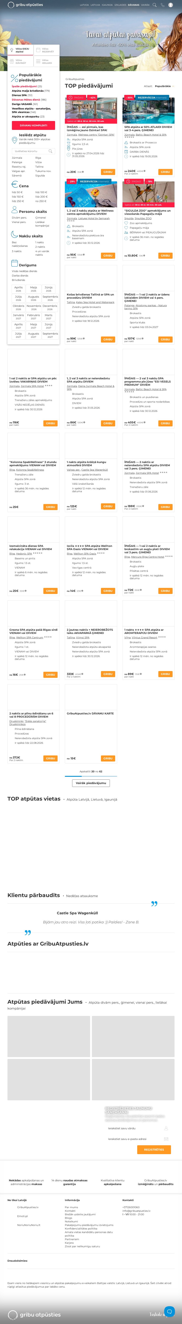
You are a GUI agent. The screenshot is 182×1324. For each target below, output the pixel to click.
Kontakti (70, 1210)
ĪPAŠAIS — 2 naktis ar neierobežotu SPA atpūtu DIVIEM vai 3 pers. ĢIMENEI (147, 465)
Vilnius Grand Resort (144, 637)
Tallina (71, 302)
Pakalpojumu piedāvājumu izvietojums (89, 1225)
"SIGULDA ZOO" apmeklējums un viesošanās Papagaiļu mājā (147, 212)
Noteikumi (71, 1221)
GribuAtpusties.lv (28, 1207)
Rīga (12, 469)
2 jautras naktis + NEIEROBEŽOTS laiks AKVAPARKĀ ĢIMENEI (90, 631)
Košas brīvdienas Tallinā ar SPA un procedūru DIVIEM (90, 296)
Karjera (69, 1242)
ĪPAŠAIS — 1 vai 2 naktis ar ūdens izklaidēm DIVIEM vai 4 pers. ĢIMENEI (147, 298)
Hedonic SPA (24, 553)
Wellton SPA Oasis (85, 553)
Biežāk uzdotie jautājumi (80, 1214)
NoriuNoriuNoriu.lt (28, 1225)
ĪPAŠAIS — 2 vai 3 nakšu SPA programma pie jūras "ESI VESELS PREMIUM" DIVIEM (147, 381)
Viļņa (127, 637)
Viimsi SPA (82, 637)
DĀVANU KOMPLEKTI (33, 125)
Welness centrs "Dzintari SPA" (96, 134)
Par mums (71, 1207)
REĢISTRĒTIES (154, 1149)
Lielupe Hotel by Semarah (94, 218)
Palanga (129, 305)
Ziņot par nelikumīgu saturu (82, 1246)
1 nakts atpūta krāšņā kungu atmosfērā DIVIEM (86, 464)
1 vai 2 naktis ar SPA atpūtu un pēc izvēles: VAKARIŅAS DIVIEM (33, 380)
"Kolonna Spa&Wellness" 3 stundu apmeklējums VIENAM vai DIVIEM (33, 464)
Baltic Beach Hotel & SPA (151, 134)
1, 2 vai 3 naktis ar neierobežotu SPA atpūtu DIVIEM (88, 380)
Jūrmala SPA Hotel (32, 386)
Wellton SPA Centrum (29, 637)
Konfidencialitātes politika (81, 1228)
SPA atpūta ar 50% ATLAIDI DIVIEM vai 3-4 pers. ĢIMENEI (148, 128)
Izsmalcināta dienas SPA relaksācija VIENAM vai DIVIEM (30, 547)
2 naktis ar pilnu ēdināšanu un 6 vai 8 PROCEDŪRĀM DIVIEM (31, 715)
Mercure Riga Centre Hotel (147, 556)
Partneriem (72, 1239)
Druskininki (16, 721)
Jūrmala (72, 134)
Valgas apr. (73, 469)
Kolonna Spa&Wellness (30, 469)
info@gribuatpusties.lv (136, 1210)
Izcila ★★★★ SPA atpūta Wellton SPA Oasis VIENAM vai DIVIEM (89, 547)
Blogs (68, 1218)
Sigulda (128, 218)
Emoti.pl (22, 1216)
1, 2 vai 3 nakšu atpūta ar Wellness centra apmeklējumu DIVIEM (90, 212)
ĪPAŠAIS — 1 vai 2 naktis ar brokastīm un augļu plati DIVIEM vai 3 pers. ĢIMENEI (147, 549)
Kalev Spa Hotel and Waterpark (95, 302)
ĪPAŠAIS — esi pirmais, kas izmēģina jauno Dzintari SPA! (87, 128)
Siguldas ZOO (143, 218)
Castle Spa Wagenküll (94, 469)
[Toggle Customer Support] (169, 1311)
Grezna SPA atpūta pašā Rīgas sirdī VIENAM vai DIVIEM (33, 631)
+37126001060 (131, 1207)
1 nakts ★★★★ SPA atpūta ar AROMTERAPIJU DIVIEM (144, 631)
